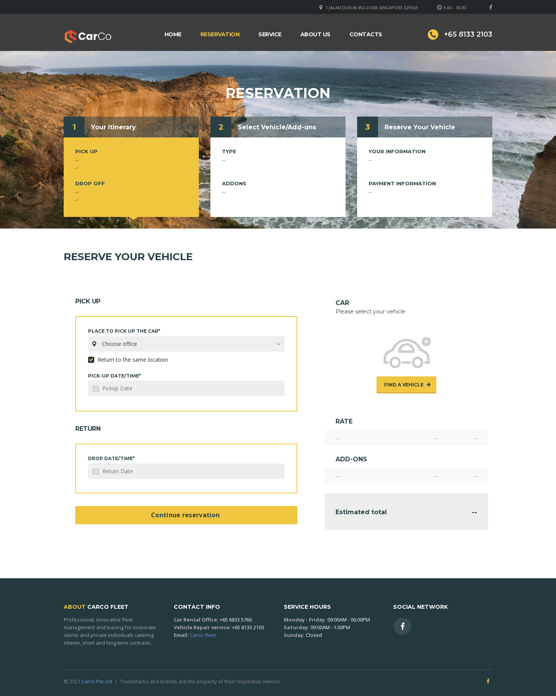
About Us (315, 34)
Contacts (365, 34)
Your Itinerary (113, 127)
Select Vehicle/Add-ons (277, 127)
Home (172, 34)
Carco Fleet (203, 635)
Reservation (220, 34)
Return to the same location (128, 359)
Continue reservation (185, 515)
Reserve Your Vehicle (420, 127)
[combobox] (186, 344)
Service (269, 34)
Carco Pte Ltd (96, 681)
